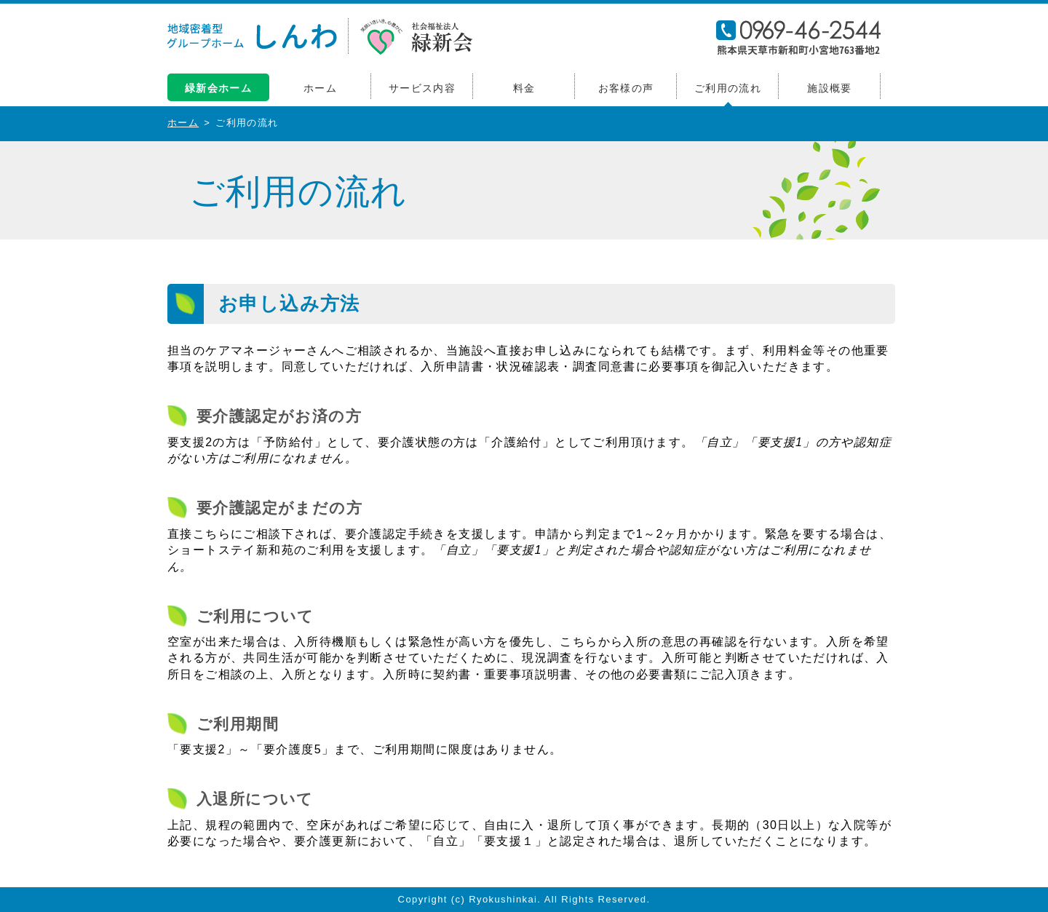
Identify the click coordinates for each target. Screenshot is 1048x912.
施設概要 (829, 88)
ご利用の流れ (727, 88)
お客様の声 (626, 88)
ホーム (320, 88)
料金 (524, 88)
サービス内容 (422, 88)
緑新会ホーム (218, 88)
